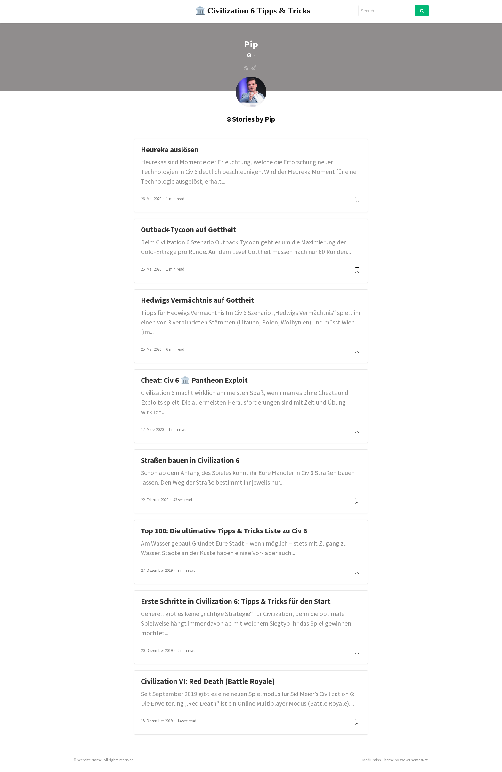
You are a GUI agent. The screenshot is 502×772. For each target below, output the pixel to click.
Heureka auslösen (169, 149)
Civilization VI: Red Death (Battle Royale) (208, 681)
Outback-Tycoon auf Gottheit (188, 229)
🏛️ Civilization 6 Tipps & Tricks (252, 10)
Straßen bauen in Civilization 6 (190, 460)
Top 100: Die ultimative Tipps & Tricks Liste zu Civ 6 (224, 530)
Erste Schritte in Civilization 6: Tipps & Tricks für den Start (236, 601)
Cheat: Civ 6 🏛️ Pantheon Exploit (194, 380)
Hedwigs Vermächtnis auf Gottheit (197, 300)
